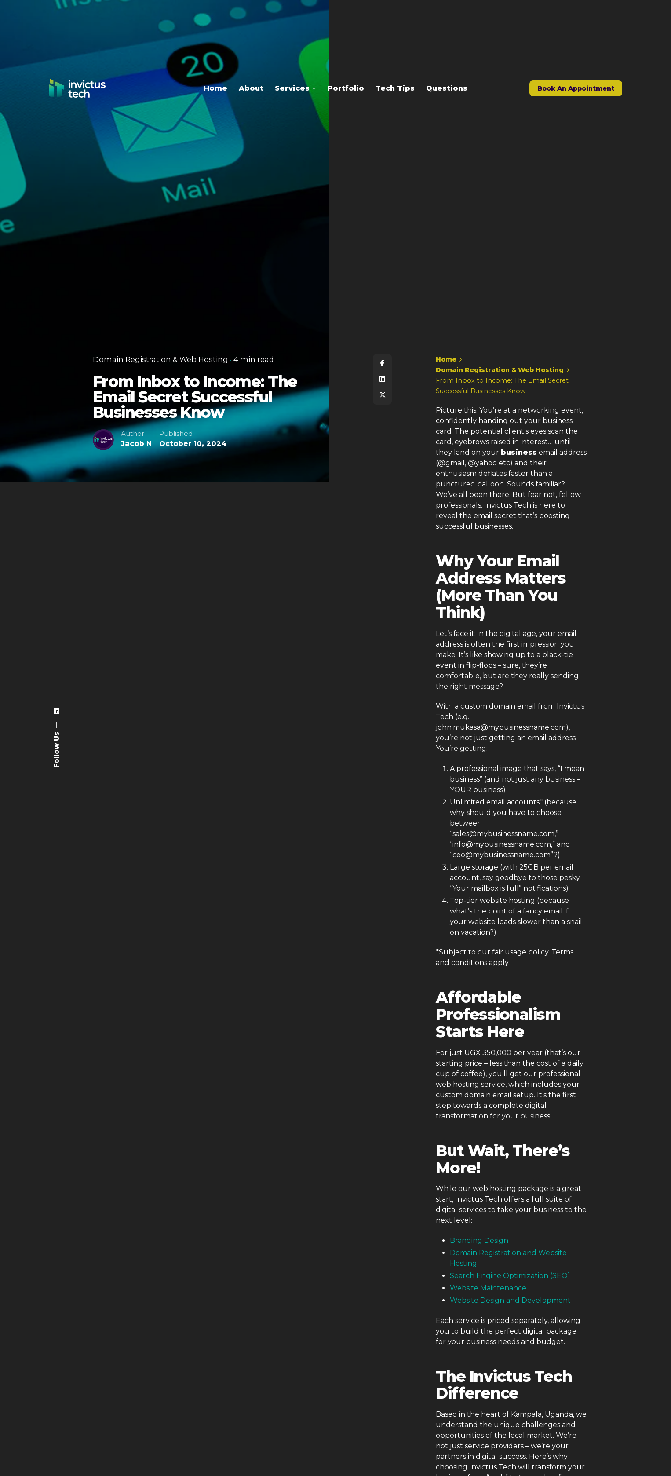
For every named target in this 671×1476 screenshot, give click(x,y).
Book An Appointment (575, 88)
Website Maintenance (488, 1288)
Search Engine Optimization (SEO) (510, 1275)
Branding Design (479, 1240)
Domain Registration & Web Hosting (160, 359)
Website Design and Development (510, 1300)
